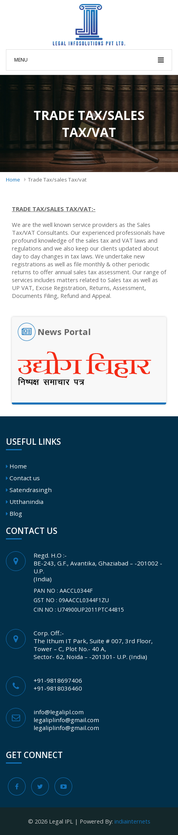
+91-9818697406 (58, 680)
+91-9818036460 (58, 688)
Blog (15, 513)
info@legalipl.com (59, 712)
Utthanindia (26, 501)
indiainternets (132, 821)
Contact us (24, 478)
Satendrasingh (30, 490)
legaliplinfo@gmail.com (66, 720)
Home (13, 179)
